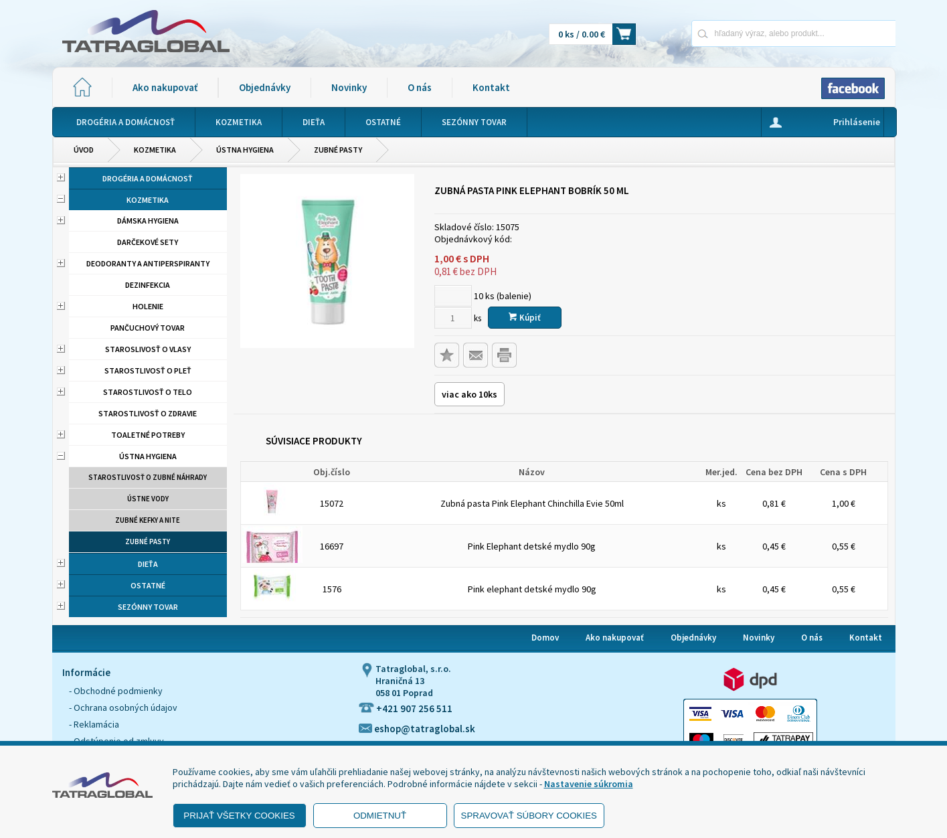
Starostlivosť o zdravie (147, 413)
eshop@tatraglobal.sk (417, 728)
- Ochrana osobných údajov (123, 707)
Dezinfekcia (147, 285)
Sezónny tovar (148, 607)
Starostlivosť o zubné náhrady (147, 477)
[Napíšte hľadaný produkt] (746, 33)
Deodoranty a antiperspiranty (147, 263)
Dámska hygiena (148, 221)
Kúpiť (525, 317)
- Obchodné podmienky (116, 691)
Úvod (84, 150)
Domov (545, 637)
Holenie (148, 306)
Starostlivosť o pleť (147, 370)
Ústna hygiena (245, 150)
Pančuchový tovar (147, 328)
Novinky (349, 87)
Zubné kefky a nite (147, 520)
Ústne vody (148, 498)
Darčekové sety (147, 242)
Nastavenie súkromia (588, 784)
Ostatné (148, 585)
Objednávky (264, 87)
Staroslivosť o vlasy (148, 349)
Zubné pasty (338, 150)
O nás (420, 87)
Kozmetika (155, 150)
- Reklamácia (94, 724)
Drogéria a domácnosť (147, 178)
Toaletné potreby (148, 435)
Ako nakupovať (165, 87)
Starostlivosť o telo (147, 392)
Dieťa (148, 564)
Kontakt (491, 87)
